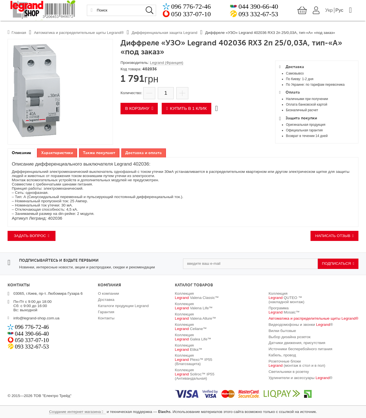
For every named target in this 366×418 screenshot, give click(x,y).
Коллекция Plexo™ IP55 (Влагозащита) (193, 359)
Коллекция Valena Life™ (194, 306)
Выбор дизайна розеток (289, 337)
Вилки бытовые (282, 331)
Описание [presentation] (21, 153)
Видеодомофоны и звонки (300, 324)
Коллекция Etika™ (188, 347)
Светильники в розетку (288, 372)
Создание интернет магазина (75, 412)
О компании (108, 293)
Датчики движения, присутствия (296, 343)
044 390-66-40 (258, 7)
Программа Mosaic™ (284, 310)
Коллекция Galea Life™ (193, 337)
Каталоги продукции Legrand (123, 306)
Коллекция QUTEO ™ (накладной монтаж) (286, 297)
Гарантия (106, 312)
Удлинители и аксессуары (300, 378)
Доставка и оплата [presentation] (143, 153)
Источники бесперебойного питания (300, 349)
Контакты (106, 318)
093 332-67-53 (258, 15)
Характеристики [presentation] (57, 153)
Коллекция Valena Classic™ (197, 295)
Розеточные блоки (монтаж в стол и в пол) (296, 363)
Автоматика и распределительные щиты (313, 318)
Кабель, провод (282, 355)
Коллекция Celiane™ (191, 326)
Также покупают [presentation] (99, 153)
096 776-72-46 (189, 7)
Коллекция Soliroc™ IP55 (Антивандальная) (194, 374)
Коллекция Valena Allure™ (195, 316)
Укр (331, 11)
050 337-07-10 (189, 15)
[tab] (21, 153)
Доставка (106, 300)
